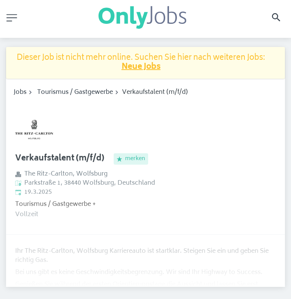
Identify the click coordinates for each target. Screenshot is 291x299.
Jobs (20, 92)
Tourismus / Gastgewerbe (75, 92)
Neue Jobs (141, 67)
